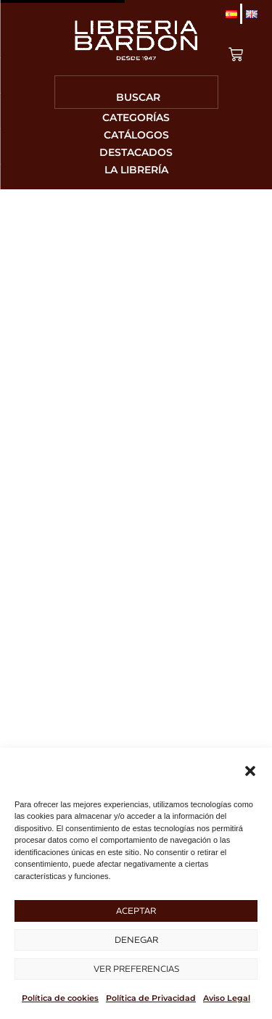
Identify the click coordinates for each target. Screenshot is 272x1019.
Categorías (136, 117)
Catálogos (136, 134)
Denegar (136, 939)
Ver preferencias (136, 968)
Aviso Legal (226, 998)
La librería (136, 169)
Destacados (136, 152)
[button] (250, 771)
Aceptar (136, 910)
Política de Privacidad (151, 998)
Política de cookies (60, 998)
